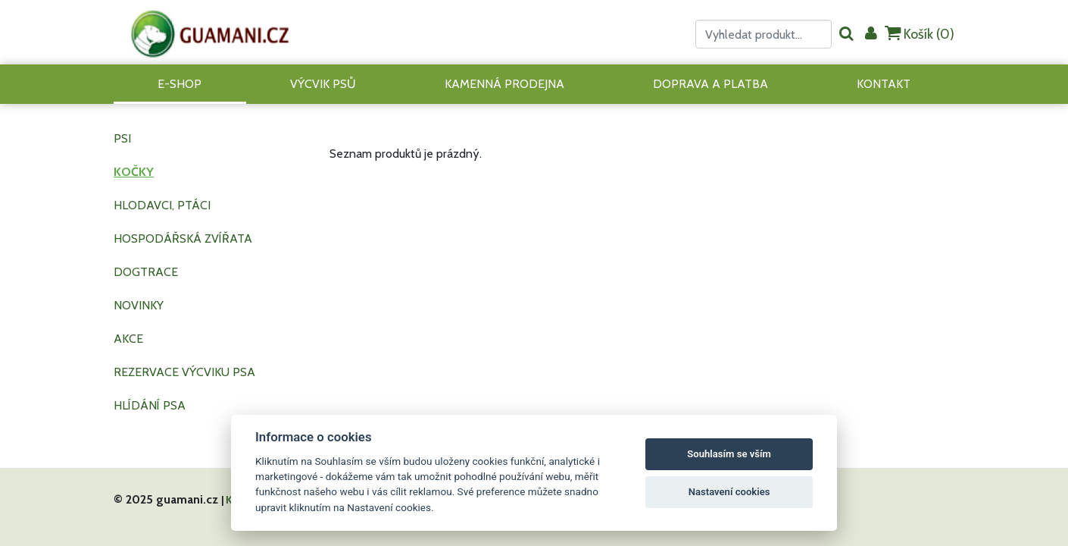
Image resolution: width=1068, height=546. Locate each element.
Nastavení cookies (729, 491)
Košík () (919, 33)
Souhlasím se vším (729, 454)
